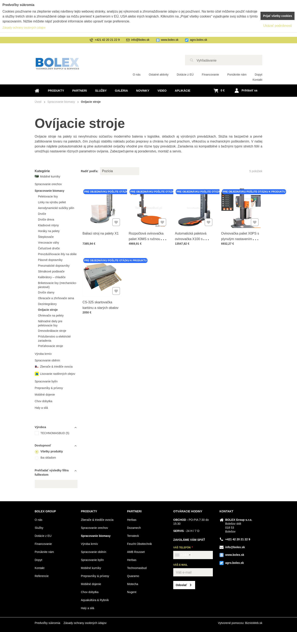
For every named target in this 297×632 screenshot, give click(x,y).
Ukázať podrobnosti (277, 25)
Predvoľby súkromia (47, 623)
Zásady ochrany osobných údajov (85, 623)
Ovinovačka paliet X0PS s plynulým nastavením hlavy (240, 238)
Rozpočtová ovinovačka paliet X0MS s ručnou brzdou (146, 238)
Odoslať (181, 585)
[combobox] (182, 555)
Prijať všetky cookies (277, 16)
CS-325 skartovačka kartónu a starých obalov (100, 304)
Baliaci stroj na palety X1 (100, 233)
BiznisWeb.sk (253, 623)
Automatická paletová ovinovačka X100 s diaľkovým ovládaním (191, 238)
